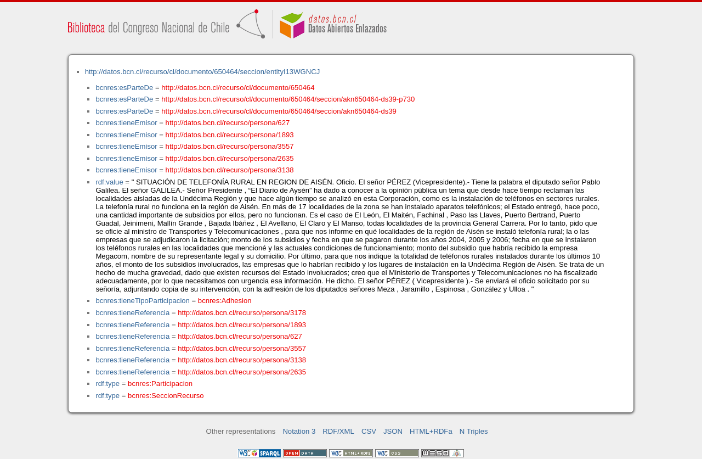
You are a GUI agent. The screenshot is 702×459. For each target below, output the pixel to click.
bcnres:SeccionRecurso (165, 395)
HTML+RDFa (431, 431)
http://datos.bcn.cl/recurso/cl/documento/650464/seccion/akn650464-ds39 (279, 111)
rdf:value (109, 182)
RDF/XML (338, 431)
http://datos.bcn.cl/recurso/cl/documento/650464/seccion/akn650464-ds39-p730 (288, 99)
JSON (393, 431)
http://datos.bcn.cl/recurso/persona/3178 (242, 313)
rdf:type (107, 383)
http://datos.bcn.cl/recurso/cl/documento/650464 (237, 87)
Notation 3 (298, 431)
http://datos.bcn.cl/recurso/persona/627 (228, 123)
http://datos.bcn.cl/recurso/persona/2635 (230, 158)
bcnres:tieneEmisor (126, 123)
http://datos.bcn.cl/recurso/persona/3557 (230, 146)
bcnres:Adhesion (225, 300)
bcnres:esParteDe (124, 87)
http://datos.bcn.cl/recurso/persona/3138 (230, 170)
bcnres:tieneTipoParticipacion (142, 300)
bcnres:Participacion (160, 383)
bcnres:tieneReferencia (132, 313)
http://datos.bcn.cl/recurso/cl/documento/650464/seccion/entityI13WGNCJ (202, 72)
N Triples (474, 431)
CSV (368, 431)
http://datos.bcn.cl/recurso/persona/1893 (230, 135)
